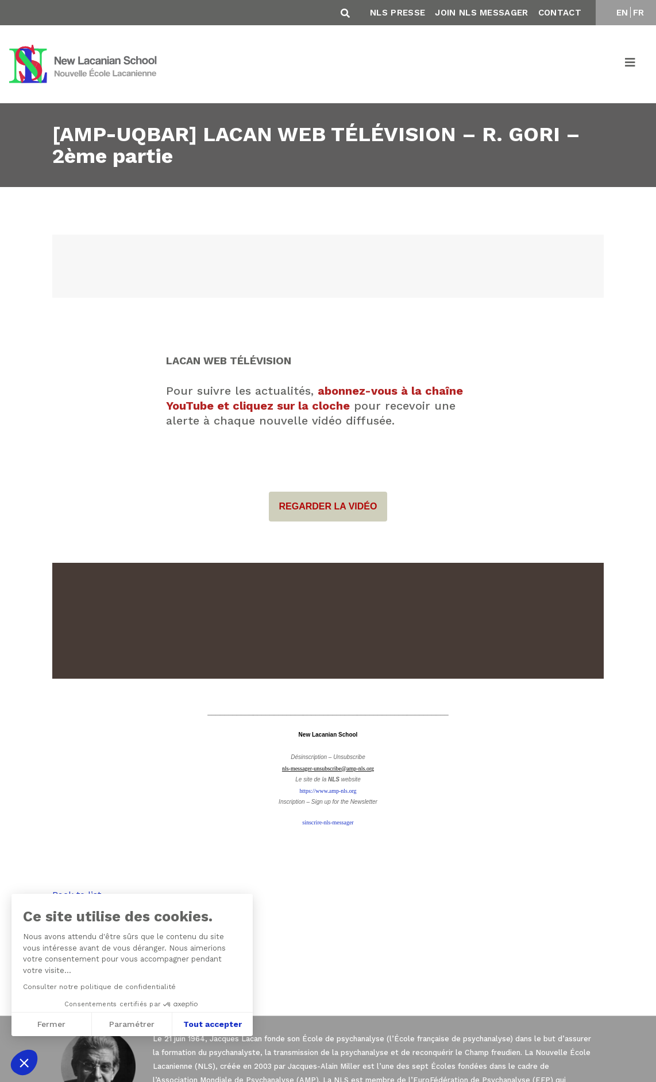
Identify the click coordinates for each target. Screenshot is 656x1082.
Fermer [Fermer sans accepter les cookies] (51, 1024)
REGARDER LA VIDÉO (328, 506)
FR (639, 12)
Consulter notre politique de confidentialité (99, 987)
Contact (559, 12)
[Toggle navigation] (631, 64)
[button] (24, 1062)
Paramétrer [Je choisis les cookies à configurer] (132, 1024)
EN (622, 12)
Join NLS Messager (481, 12)
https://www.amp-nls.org (327, 791)
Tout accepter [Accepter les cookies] (212, 1024)
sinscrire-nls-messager (327, 822)
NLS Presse (397, 12)
